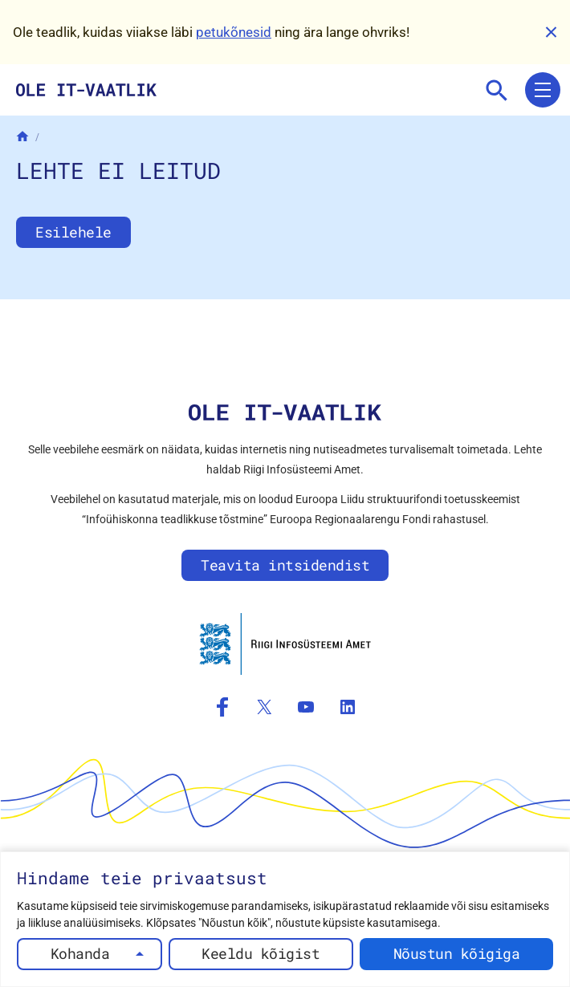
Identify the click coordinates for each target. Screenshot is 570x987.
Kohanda (80, 953)
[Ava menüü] (542, 90)
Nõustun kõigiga (456, 953)
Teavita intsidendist (285, 565)
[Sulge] (550, 32)
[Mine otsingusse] (496, 90)
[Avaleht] (22, 136)
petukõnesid (233, 32)
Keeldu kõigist (261, 953)
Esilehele (73, 232)
